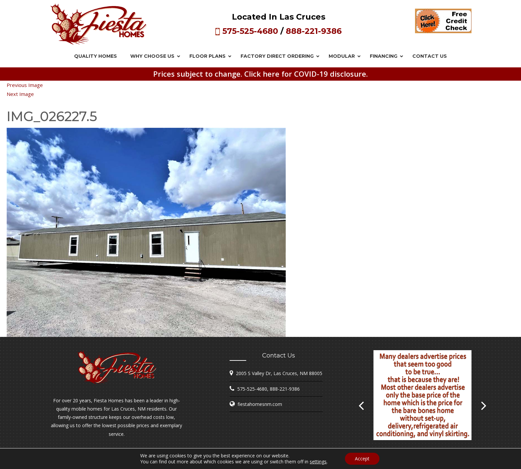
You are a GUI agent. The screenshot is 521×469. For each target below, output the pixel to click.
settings (318, 462)
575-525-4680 (250, 31)
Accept (362, 458)
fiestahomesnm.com (260, 404)
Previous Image (25, 85)
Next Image (20, 94)
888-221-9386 (314, 31)
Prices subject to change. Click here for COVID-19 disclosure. (260, 74)
